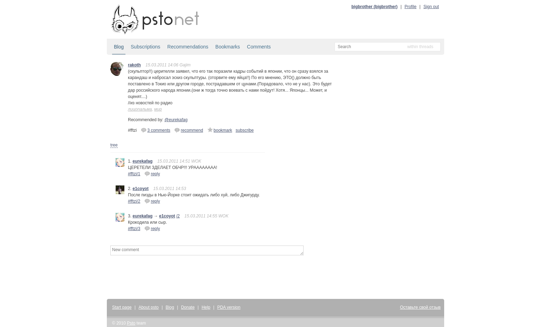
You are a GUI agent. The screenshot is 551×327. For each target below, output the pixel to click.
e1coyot (140, 188)
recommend (188, 130)
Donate (188, 307)
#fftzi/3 (134, 228)
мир (158, 109)
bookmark (219, 130)
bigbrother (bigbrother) (374, 6)
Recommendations (187, 47)
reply (152, 173)
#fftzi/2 (134, 201)
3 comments (155, 130)
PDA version (228, 307)
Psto (131, 323)
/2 (178, 216)
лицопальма (140, 109)
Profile (410, 6)
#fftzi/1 (134, 173)
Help (206, 307)
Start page (121, 307)
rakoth (134, 65)
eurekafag (142, 161)
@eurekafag (176, 119)
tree (114, 145)
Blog (119, 47)
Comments (259, 47)
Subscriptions (145, 47)
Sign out (431, 6)
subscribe (245, 130)
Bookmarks (227, 47)
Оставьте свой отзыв (420, 307)
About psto (148, 307)
